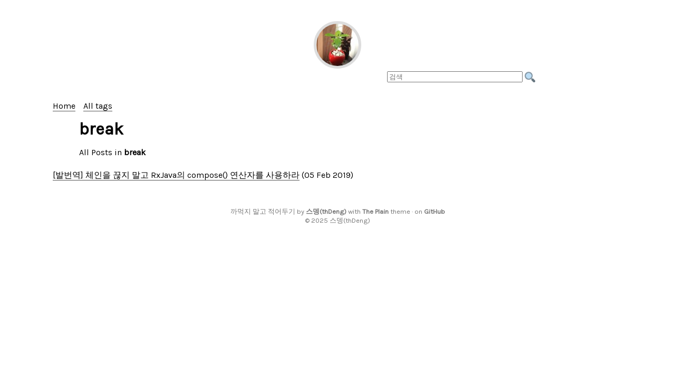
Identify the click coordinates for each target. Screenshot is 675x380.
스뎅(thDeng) (326, 211)
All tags (97, 106)
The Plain (375, 211)
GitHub (434, 211)
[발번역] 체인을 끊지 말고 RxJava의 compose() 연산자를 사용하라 (176, 175)
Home (64, 106)
